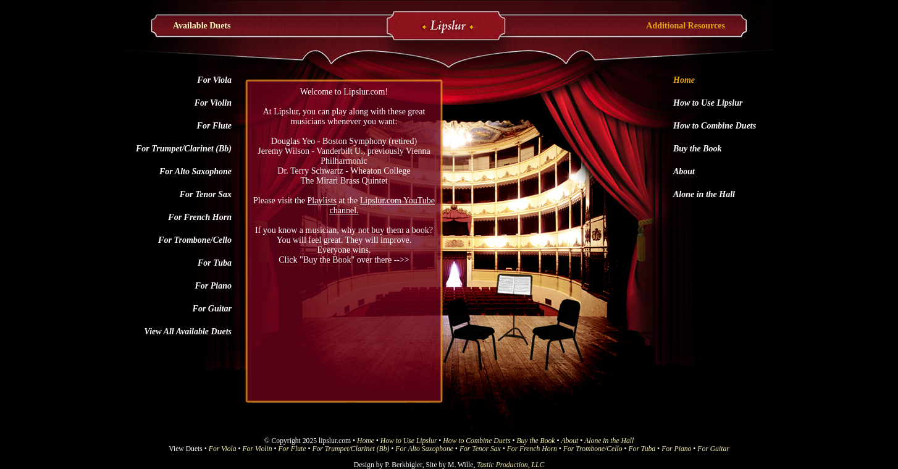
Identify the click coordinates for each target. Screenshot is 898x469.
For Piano (213, 285)
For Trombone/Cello (195, 240)
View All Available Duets (188, 331)
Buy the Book (697, 148)
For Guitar (212, 308)
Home (684, 80)
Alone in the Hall (704, 194)
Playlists (322, 200)
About (684, 171)
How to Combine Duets (714, 125)
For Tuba (215, 263)
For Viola (214, 80)
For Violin (213, 103)
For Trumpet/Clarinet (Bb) (184, 148)
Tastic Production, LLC (510, 465)
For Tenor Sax (206, 194)
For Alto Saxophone (195, 171)
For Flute (214, 125)
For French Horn (200, 217)
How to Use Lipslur (707, 103)
